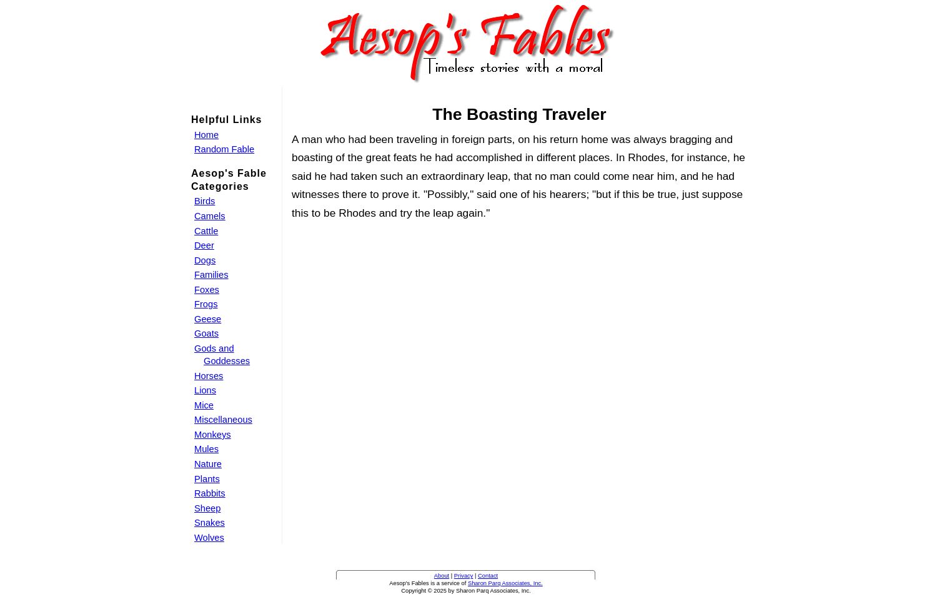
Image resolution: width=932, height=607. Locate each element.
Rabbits (210, 493)
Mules (206, 449)
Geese (207, 319)
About (441, 576)
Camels (210, 216)
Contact (488, 576)
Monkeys (212, 435)
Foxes (206, 290)
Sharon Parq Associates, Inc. (505, 583)
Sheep (207, 508)
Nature (208, 464)
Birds (204, 201)
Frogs (205, 304)
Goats (206, 333)
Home (206, 135)
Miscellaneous (223, 420)
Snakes (209, 523)
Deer (204, 245)
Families (211, 275)
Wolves (209, 538)
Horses (208, 376)
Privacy (463, 576)
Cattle (206, 231)
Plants (207, 479)
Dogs (205, 260)
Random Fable (224, 149)
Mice (204, 405)
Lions (205, 390)
